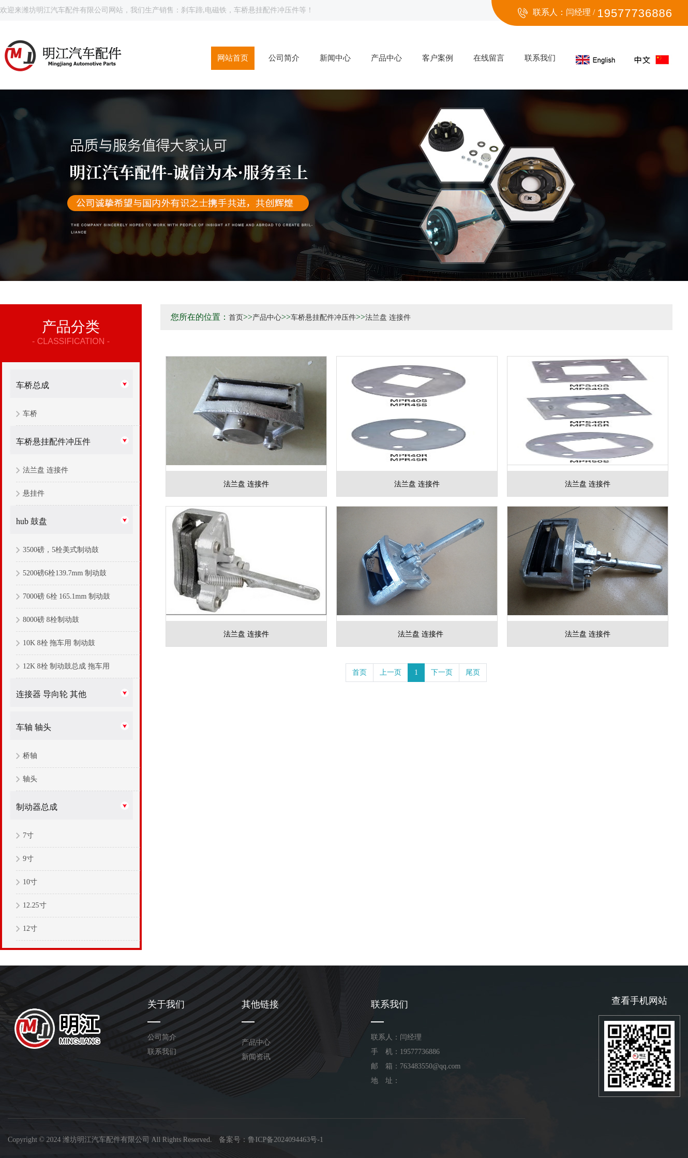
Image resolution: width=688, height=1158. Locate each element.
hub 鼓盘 (31, 521)
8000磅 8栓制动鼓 (51, 619)
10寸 (30, 882)
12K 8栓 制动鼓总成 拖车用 (66, 666)
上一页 (390, 672)
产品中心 (386, 58)
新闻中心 (335, 58)
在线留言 (488, 58)
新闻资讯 (256, 1057)
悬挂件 (33, 493)
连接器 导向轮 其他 (51, 694)
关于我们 (166, 1004)
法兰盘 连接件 (45, 470)
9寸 (28, 859)
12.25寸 (35, 905)
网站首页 (232, 58)
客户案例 (437, 58)
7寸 (28, 835)
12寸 (30, 928)
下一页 (442, 672)
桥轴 (30, 756)
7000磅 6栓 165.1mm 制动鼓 (66, 596)
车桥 (30, 414)
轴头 (30, 779)
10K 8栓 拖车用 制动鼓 (59, 643)
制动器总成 (36, 807)
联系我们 (540, 58)
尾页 (473, 672)
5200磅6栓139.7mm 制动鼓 (65, 573)
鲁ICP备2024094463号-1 (285, 1140)
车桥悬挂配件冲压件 (53, 441)
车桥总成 (32, 385)
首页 (236, 317)
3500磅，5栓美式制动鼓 (61, 550)
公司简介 (284, 58)
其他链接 (260, 1004)
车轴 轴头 (33, 727)
